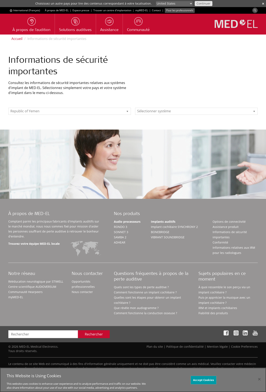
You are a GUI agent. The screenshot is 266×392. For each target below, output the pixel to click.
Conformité (220, 242)
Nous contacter (82, 292)
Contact (156, 10)
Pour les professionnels (179, 10)
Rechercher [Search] (94, 334)
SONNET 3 (121, 232)
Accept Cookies (203, 382)
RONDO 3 (120, 227)
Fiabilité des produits (213, 313)
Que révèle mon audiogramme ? (136, 308)
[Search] (255, 10)
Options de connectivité (229, 222)
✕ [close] (263, 4)
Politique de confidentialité (185, 347)
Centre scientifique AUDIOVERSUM (32, 287)
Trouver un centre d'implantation (112, 10)
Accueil (16, 38)
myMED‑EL (141, 10)
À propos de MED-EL (57, 10)
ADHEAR (119, 242)
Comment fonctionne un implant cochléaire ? (145, 292)
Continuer (204, 3)
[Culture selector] (174, 3)
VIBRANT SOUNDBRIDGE (168, 237)
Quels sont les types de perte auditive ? (141, 287)
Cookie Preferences (244, 347)
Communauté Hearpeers (25, 292)
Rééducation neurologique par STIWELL (35, 281)
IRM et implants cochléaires (217, 308)
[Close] (259, 381)
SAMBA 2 (120, 237)
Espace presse (81, 10)
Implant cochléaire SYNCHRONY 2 (174, 227)
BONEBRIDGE (160, 232)
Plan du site (155, 347)
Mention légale (217, 347)
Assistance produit (226, 227)
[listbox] (69, 111)
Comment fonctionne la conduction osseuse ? (145, 313)
